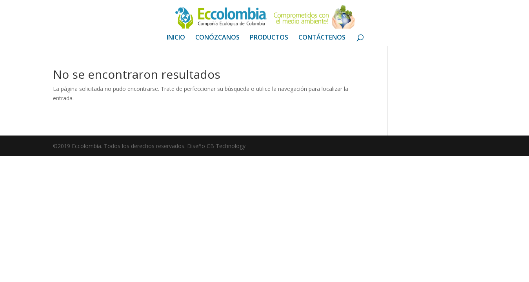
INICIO (176, 38)
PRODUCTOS (269, 38)
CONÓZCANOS (217, 38)
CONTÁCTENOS (321, 38)
